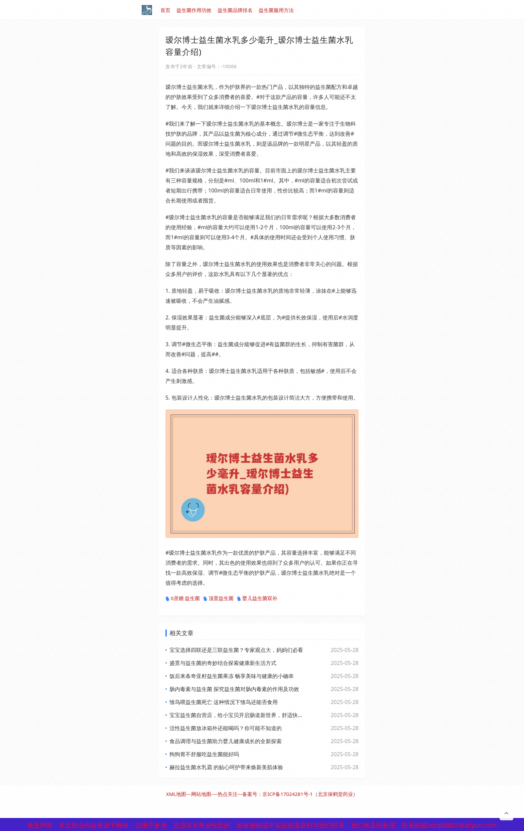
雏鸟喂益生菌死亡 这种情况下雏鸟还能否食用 (223, 702)
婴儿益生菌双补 (257, 598)
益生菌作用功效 (194, 10)
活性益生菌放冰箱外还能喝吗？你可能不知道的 (225, 728)
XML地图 (176, 794)
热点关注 (228, 794)
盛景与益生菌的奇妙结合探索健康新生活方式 (222, 663)
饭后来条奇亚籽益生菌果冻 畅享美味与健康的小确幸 (231, 676)
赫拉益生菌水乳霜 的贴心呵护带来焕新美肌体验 (226, 767)
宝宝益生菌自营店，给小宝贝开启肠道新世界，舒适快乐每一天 (236, 715)
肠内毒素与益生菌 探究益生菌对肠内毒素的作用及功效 (234, 689)
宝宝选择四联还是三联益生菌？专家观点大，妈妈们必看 (236, 650)
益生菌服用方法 (276, 10)
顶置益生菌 (218, 598)
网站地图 (201, 794)
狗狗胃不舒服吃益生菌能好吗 (204, 754)
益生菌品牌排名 (235, 10)
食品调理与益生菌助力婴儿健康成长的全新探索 (225, 741)
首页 (165, 10)
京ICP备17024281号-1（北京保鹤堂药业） (310, 794)
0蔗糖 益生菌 (182, 598)
